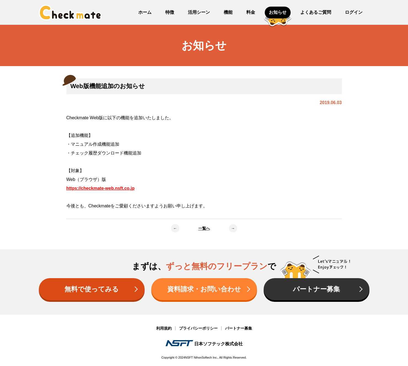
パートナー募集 (316, 289)
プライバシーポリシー (198, 328)
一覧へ (204, 228)
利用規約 (164, 328)
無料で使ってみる (91, 289)
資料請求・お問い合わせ (204, 289)
